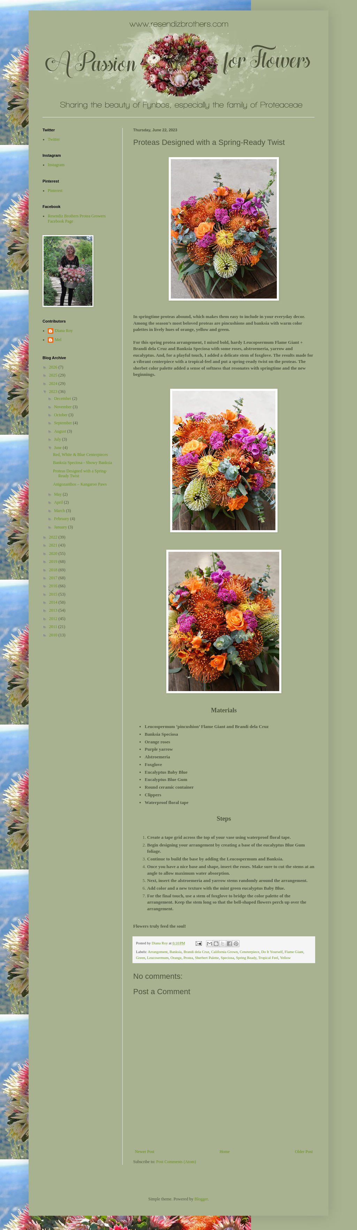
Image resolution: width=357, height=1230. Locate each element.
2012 (54, 618)
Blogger (201, 1199)
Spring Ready (246, 958)
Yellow (285, 958)
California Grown (224, 952)
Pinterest (55, 190)
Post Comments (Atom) (176, 1161)
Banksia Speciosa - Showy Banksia (82, 462)
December (63, 398)
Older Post (304, 1151)
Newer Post (144, 1151)
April (59, 502)
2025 (54, 375)
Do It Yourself (272, 952)
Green (140, 958)
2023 (54, 391)
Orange (176, 958)
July (58, 439)
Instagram (56, 164)
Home (225, 1151)
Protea (188, 958)
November (63, 406)
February (62, 518)
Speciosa (227, 958)
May (58, 494)
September (63, 422)
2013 (54, 610)
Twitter (54, 139)
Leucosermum (158, 958)
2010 (54, 635)
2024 (54, 383)
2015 (54, 594)
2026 (54, 367)
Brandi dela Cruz (196, 952)
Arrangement (158, 952)
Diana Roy (64, 330)
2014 (54, 602)
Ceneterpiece (249, 952)
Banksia (175, 952)
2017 (54, 577)
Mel (58, 339)
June (58, 447)
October (61, 414)
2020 (54, 553)
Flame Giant (293, 952)
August (60, 431)
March (60, 510)
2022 (54, 537)
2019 (54, 561)
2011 (54, 626)
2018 (54, 569)
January (61, 527)
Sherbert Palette (207, 958)
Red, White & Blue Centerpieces (80, 454)
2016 (54, 585)
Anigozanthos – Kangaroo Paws (80, 484)
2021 (54, 545)
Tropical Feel (268, 958)
